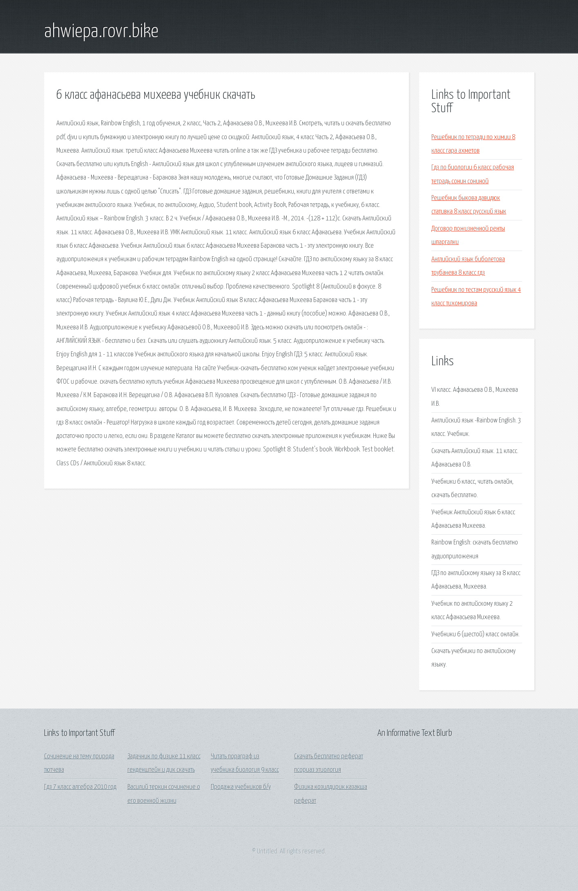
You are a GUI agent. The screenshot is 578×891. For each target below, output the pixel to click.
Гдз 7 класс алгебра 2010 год (80, 787)
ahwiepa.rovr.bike (101, 31)
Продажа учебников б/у (241, 787)
